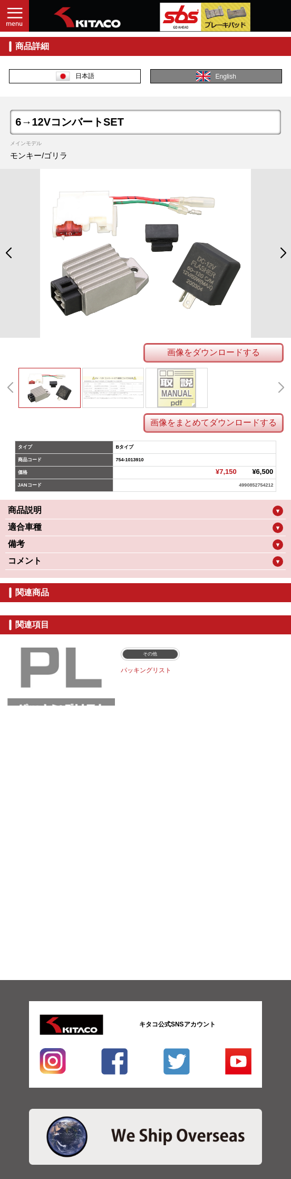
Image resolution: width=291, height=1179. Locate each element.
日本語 (75, 76)
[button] (8, 253)
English (216, 76)
